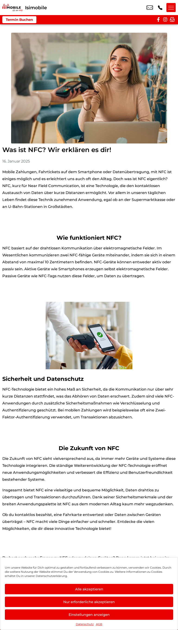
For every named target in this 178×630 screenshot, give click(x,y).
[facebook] (158, 19)
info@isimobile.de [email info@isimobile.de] (149, 7)
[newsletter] (172, 19)
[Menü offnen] (171, 7)
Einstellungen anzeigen (89, 614)
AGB (99, 624)
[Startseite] (12, 7)
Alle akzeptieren (89, 589)
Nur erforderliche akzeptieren (89, 602)
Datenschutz (85, 624)
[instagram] (165, 19)
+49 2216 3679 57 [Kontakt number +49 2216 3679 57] (160, 7)
